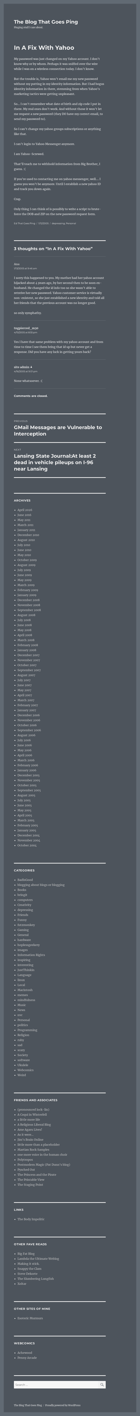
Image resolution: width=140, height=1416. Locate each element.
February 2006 (28, 765)
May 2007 (24, 690)
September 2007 (29, 670)
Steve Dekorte (28, 1273)
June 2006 (25, 745)
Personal (71, 223)
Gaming (23, 930)
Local (21, 985)
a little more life (29, 1119)
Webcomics (26, 1070)
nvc (20, 1015)
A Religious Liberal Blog (34, 1124)
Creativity (24, 905)
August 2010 (26, 540)
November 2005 (29, 780)
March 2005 (26, 820)
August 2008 (26, 615)
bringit (22, 895)
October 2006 (27, 725)
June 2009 (25, 575)
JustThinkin (26, 970)
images (23, 950)
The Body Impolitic (31, 1219)
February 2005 (28, 825)
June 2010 (24, 550)
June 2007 (25, 685)
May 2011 (24, 520)
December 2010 (28, 535)
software (24, 1060)
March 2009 (26, 585)
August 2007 (26, 675)
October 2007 (27, 665)
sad (20, 1045)
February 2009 (28, 590)
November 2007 (29, 660)
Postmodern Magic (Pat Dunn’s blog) (44, 1164)
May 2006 (25, 750)
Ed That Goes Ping (24, 223)
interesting (25, 965)
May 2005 (24, 810)
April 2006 (25, 755)
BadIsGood (25, 880)
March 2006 (26, 760)
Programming (27, 1030)
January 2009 (27, 595)
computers (25, 900)
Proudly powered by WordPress (63, 1405)
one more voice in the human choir (42, 1154)
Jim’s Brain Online (30, 1139)
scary (21, 1050)
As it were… (26, 1134)
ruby (21, 1040)
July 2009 (24, 570)
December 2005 (29, 775)
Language (24, 975)
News (21, 1010)
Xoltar (22, 1283)
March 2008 (26, 640)
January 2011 (26, 530)
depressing (58, 223)
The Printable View (31, 1179)
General (23, 935)
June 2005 (25, 805)
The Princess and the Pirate (37, 1174)
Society (23, 1055)
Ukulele (23, 1065)
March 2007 (26, 700)
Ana (16, 264)
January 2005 (27, 830)
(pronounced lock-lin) (33, 1109)
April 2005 (25, 815)
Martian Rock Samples (33, 1149)
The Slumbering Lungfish (36, 1278)
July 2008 (24, 620)
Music (22, 1005)
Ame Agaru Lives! (30, 1129)
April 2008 (25, 635)
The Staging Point (30, 1184)
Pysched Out (26, 1169)
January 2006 (27, 770)
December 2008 (29, 600)
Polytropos (25, 1159)
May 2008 (24, 630)
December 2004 (29, 835)
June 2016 (24, 515)
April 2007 (25, 695)
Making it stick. (28, 1263)
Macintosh (25, 990)
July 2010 (24, 545)
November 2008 (29, 605)
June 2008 (25, 625)
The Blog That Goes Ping (46, 22)
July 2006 (24, 740)
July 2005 (24, 800)
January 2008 (27, 650)
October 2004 (27, 845)
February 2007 (28, 705)
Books (22, 890)
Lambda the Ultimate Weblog (38, 1258)
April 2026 (25, 510)
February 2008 (28, 645)
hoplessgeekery (29, 945)
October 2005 (27, 785)
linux (21, 980)
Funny (22, 920)
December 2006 (29, 715)
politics (23, 1025)
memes (23, 995)
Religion (23, 1035)
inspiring (24, 960)
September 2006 (29, 730)
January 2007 (27, 710)
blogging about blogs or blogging (41, 885)
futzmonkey (26, 925)
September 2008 (29, 610)
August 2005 (26, 795)
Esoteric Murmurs (30, 1318)
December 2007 (28, 655)
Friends (23, 915)
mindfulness (26, 1000)
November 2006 (29, 720)
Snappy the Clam (29, 1268)
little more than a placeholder (39, 1144)
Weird (22, 1075)
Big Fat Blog (26, 1253)
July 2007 (24, 680)
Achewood (25, 1352)
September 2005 (29, 790)
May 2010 (24, 555)
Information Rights (31, 955)
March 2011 (25, 525)
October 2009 (27, 560)
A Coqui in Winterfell (32, 1114)
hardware (24, 940)
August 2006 (27, 735)
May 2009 (25, 580)
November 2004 (29, 840)
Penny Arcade (27, 1358)
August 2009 (27, 565)
